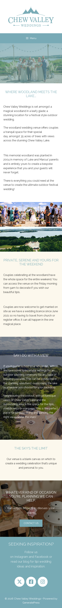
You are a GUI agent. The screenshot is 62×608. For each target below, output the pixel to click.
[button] (31, 523)
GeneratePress (31, 602)
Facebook (41, 556)
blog (25, 561)
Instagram (21, 556)
